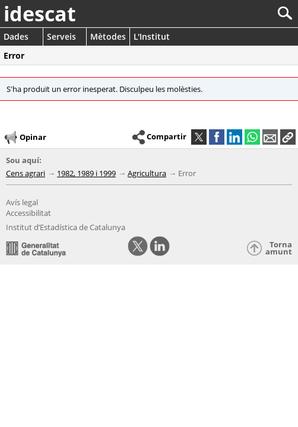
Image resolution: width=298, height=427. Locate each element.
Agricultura (147, 173)
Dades (16, 36)
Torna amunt (278, 248)
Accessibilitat (28, 213)
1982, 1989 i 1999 (86, 173)
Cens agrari (25, 173)
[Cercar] (245, 13)
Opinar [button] (24, 137)
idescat (40, 13)
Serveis (61, 36)
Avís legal (22, 202)
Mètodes (108, 36)
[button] (288, 137)
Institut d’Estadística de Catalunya (65, 227)
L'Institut (152, 36)
